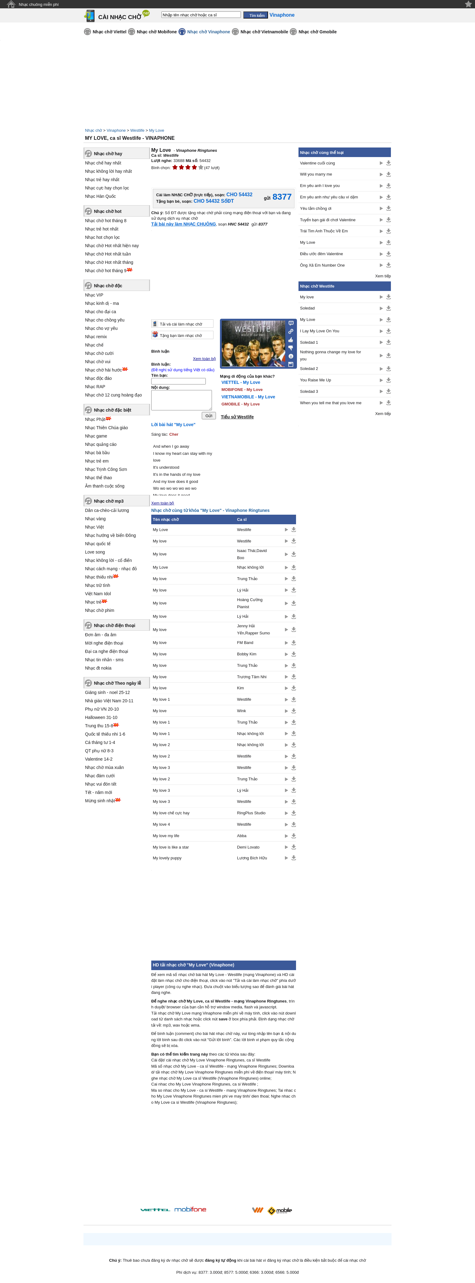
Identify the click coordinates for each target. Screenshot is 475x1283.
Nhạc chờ (93, 130)
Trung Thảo (247, 580)
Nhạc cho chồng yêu (104, 320)
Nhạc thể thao (98, 477)
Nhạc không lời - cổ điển (108, 560)
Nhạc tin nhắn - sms (104, 659)
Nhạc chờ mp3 (109, 501)
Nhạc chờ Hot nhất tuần (108, 253)
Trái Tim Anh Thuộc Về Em (324, 231)
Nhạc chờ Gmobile (317, 31)
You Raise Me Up (315, 380)
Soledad (307, 308)
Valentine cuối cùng (317, 163)
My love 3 (161, 769)
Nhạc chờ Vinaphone (208, 31)
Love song (95, 552)
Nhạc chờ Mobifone (157, 31)
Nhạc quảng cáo (100, 444)
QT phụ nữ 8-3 (99, 750)
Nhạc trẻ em (97, 461)
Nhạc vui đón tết (100, 784)
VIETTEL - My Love (240, 382)
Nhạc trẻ (93, 602)
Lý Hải (243, 591)
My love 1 (161, 701)
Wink (241, 712)
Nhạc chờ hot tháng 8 (106, 220)
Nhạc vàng (95, 518)
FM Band (245, 644)
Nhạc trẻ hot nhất (101, 228)
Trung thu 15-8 (99, 725)
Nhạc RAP (95, 386)
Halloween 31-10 (101, 717)
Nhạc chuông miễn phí (39, 4)
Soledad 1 (309, 342)
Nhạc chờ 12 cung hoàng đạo (113, 394)
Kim (240, 689)
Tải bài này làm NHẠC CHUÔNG (183, 224)
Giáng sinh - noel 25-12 (107, 692)
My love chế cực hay (171, 814)
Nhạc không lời (250, 569)
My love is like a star (171, 848)
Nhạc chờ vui (97, 361)
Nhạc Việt (94, 527)
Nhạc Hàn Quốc (100, 196)
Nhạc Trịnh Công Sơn (106, 469)
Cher (174, 436)
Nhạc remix (96, 336)
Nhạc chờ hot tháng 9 (106, 270)
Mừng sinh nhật (100, 800)
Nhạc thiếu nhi (99, 577)
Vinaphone (116, 130)
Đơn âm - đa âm (100, 634)
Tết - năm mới (98, 792)
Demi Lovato (248, 848)
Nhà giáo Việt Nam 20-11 (109, 700)
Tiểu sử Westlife (237, 416)
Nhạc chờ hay (108, 153)
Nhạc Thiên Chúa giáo (106, 427)
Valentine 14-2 (98, 759)
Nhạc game (96, 436)
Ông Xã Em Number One (322, 265)
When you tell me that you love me (330, 403)
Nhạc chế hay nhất (103, 162)
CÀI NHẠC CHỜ (119, 17)
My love (160, 542)
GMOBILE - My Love (240, 404)
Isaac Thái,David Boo (252, 556)
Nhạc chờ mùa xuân (104, 767)
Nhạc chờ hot (107, 211)
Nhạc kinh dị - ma (102, 303)
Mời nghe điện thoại (104, 643)
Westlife (137, 130)
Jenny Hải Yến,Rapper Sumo (253, 631)
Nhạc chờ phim (99, 610)
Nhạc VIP (94, 295)
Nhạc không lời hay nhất (108, 171)
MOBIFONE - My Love (242, 389)
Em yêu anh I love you (320, 185)
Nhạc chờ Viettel (109, 31)
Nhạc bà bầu (97, 452)
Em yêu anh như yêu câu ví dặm (329, 197)
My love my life (166, 837)
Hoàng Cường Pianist (250, 605)
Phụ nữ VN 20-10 (102, 709)
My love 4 (161, 826)
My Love (156, 130)
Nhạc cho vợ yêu (101, 328)
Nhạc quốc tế (98, 543)
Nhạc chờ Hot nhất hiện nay (112, 245)
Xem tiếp (383, 276)
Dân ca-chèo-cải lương (107, 510)
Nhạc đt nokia (98, 668)
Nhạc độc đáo (98, 378)
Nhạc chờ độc (108, 285)
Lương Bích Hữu (252, 859)
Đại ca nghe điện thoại (106, 651)
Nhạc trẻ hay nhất (102, 179)
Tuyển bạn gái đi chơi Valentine (327, 220)
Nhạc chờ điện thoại (114, 625)
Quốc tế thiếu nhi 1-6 (105, 734)
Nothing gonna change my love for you (330, 355)
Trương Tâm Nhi (252, 678)
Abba (241, 837)
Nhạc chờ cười (99, 353)
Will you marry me (316, 174)
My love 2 (161, 746)
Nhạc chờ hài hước (103, 369)
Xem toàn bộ (204, 358)
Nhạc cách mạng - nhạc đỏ (111, 568)
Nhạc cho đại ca (100, 311)
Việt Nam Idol (98, 593)
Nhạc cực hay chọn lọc (107, 187)
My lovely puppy (167, 859)
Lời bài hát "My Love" (173, 426)
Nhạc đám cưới (100, 775)
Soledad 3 (309, 391)
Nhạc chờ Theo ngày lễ (117, 683)
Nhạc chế (94, 345)
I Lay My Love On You (319, 331)
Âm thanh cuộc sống (104, 486)
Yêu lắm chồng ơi (315, 208)
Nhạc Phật (95, 419)
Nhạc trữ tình (97, 585)
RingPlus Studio (251, 814)
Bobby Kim (247, 655)
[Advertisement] (223, 1158)
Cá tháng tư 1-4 (100, 742)
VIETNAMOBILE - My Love (248, 396)
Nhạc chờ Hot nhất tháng (109, 262)
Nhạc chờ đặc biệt (112, 410)
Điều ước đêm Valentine (321, 253)
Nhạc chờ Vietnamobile (264, 31)
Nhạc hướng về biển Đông (110, 535)
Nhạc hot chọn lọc (102, 237)
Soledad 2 (309, 368)
